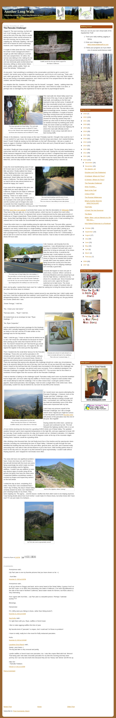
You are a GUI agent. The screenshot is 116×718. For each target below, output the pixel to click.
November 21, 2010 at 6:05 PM (17, 579)
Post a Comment (9, 671)
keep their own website (18, 210)
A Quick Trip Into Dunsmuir (94, 210)
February (88, 257)
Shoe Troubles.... (91, 187)
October (88, 228)
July (86, 239)
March (87, 253)
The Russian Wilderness (93, 197)
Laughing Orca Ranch (16, 644)
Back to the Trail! (91, 190)
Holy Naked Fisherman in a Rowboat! (98, 223)
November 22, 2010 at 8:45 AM (17, 613)
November (89, 166)
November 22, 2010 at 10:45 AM (17, 640)
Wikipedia (65, 210)
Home (39, 707)
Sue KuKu (12, 618)
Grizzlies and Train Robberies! (95, 172)
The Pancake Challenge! (93, 183)
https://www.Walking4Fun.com (98, 44)
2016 (85, 138)
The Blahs (88, 214)
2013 (85, 149)
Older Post (71, 707)
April (87, 249)
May (87, 246)
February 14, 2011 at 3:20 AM (17, 666)
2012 (85, 153)
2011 (85, 156)
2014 (85, 146)
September (89, 232)
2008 (85, 261)
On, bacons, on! (90, 169)
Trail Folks (88, 207)
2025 (85, 114)
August (87, 235)
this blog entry (68, 415)
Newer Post (8, 707)
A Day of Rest (89, 194)
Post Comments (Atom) (21, 711)
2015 (85, 142)
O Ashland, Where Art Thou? (95, 176)
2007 (85, 265)
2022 (85, 117)
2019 (85, 128)
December (89, 163)
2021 (85, 121)
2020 (85, 124)
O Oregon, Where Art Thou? (94, 180)
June (87, 242)
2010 (85, 160)
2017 (85, 135)
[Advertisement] (22, 688)
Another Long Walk (19, 11)
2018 (85, 131)
